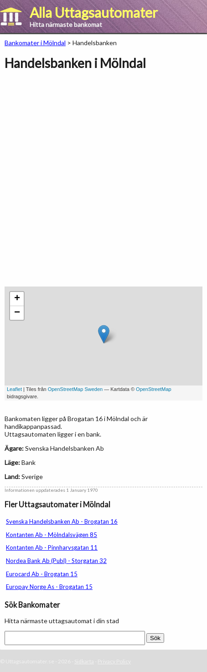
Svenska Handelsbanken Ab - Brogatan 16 (62, 521)
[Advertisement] (103, 183)
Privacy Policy (114, 661)
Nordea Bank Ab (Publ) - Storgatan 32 (56, 560)
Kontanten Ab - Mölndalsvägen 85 (51, 534)
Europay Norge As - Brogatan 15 (49, 586)
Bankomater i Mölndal (35, 43)
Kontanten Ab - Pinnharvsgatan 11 (52, 547)
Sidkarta (84, 661)
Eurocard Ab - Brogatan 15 (42, 574)
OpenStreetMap (153, 389)
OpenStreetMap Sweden (75, 389)
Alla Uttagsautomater (94, 12)
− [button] (17, 313)
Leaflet (14, 389)
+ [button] (17, 299)
